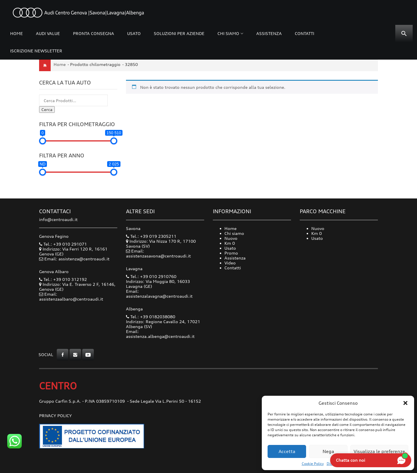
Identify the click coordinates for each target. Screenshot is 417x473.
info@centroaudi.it (58, 219)
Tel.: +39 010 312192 (63, 279)
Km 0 (229, 243)
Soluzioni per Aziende (179, 33)
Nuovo (230, 238)
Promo (231, 253)
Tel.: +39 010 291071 (63, 244)
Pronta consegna (93, 33)
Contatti (304, 33)
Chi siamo (228, 33)
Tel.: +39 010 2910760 (151, 276)
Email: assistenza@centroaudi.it (76, 258)
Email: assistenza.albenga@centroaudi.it (160, 334)
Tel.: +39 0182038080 (150, 316)
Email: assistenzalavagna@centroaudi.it (159, 294)
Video (230, 262)
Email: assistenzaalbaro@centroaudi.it (71, 296)
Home (16, 33)
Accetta (287, 451)
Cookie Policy (313, 463)
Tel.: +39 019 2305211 (151, 236)
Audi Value (48, 33)
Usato (134, 33)
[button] (405, 403)
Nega (328, 451)
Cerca (46, 109)
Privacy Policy (55, 415)
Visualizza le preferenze (379, 451)
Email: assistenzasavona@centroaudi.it (158, 253)
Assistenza (269, 33)
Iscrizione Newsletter (36, 50)
